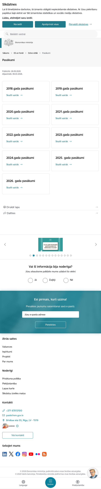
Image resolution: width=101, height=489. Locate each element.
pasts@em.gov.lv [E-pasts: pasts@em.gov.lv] (14, 415)
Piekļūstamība (9, 383)
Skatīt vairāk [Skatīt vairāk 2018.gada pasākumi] (12, 95)
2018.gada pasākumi (20, 88)
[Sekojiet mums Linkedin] (4, 454)
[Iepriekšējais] (5, 244)
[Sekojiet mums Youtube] (31, 454)
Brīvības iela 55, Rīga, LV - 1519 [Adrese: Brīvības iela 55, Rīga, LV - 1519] (22, 420)
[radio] (32, 280)
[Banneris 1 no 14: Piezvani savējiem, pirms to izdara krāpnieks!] (50, 244)
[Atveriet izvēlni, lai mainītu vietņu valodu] (23, 483)
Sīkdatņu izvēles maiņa (14, 393)
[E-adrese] (8, 426)
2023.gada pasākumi (69, 135)
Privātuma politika (11, 378)
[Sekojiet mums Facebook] (18, 454)
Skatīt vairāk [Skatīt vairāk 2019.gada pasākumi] (61, 95)
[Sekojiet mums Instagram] (24, 454)
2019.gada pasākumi (69, 88)
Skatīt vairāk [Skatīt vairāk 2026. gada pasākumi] (12, 187)
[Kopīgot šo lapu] (50, 213)
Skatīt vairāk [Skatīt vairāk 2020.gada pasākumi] (12, 118)
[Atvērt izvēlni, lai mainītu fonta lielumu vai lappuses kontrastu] (77, 483)
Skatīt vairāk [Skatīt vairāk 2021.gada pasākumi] (61, 118)
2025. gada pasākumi (69, 158)
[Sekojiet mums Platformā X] (11, 454)
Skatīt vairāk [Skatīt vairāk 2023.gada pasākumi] (61, 141)
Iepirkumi (7, 351)
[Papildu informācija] (17, 426)
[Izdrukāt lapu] (50, 207)
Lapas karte (8, 388)
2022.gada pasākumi (20, 135)
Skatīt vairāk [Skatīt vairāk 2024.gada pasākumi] (12, 164)
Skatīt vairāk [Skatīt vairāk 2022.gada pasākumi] (12, 141)
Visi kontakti (18, 435)
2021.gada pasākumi (69, 111)
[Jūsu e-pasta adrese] (50, 314)
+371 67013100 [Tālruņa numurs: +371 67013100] (14, 410)
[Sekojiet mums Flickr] (37, 454)
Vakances (7, 346)
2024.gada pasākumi (20, 158)
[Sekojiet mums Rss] (44, 454)
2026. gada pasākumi (20, 181)
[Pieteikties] (50, 325)
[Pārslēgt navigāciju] (50, 482)
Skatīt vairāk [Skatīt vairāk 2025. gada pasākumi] (61, 164)
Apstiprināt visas (50, 24)
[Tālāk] (96, 244)
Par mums (7, 361)
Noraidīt (18, 24)
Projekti (6, 356)
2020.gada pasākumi (20, 111)
